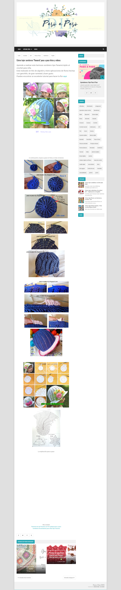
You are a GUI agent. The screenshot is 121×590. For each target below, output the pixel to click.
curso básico (91, 164)
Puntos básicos (83, 147)
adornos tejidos (95, 152)
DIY (31, 55)
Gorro (85, 131)
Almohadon (89, 106)
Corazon (81, 122)
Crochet (25, 55)
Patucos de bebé (83, 143)
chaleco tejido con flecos (85, 160)
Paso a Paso (38, 55)
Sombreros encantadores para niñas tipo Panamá (46, 528)
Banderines (96, 110)
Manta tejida (93, 135)
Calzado (94, 118)
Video (87, 152)
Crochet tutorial (83, 127)
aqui (65, 76)
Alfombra (81, 106)
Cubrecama (92, 127)
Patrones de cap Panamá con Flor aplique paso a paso (46, 526)
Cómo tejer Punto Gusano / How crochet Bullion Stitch (93, 206)
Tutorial (81, 152)
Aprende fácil (27, 49)
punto (96, 172)
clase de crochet (98, 160)
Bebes (35, 49)
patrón (90, 172)
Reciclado (92, 147)
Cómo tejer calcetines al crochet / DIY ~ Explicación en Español (94, 191)
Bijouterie (87, 114)
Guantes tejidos (83, 135)
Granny (92, 131)
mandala (99, 168)
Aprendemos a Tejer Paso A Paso (89, 82)
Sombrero (46, 55)
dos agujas (82, 168)
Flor (80, 131)
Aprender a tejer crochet (85, 110)
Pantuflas (88, 139)
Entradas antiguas (69, 577)
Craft (19, 55)
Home (19, 49)
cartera (90, 156)
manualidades (82, 172)
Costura (88, 122)
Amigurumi (98, 106)
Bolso (80, 118)
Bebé (80, 114)
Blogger (102, 586)
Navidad (81, 139)
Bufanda (87, 118)
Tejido (52, 55)
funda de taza (91, 168)
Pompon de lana (94, 143)
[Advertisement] (46, 146)
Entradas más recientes (24, 577)
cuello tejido (82, 164)
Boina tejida (95, 114)
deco (98, 164)
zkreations (96, 586)
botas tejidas (82, 156)
